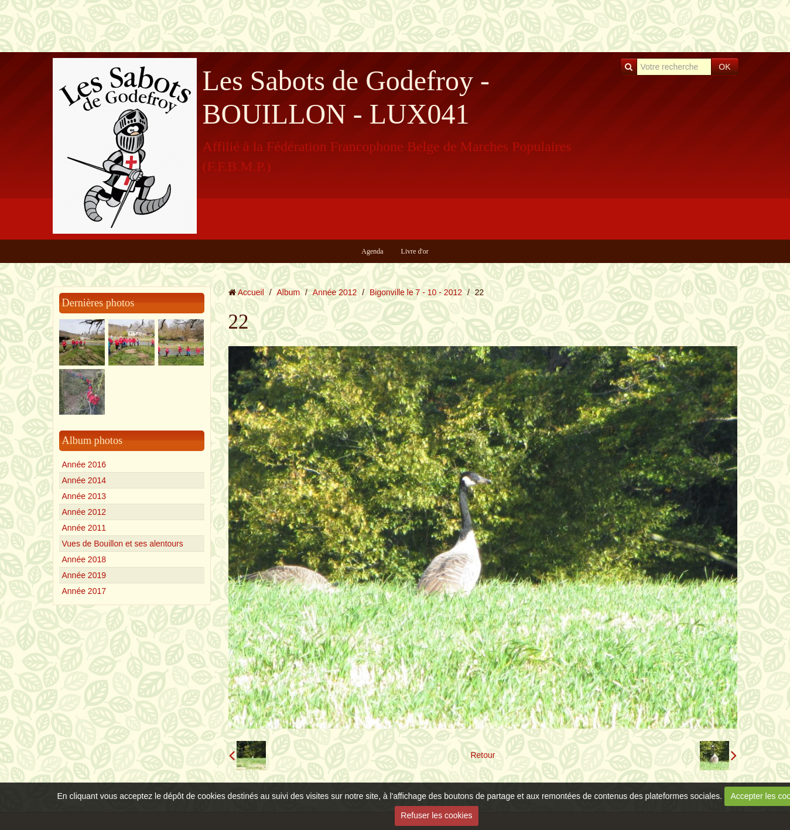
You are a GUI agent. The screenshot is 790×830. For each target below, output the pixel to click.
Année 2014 (84, 480)
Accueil (251, 292)
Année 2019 (84, 575)
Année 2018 (84, 559)
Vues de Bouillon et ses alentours (122, 543)
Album (288, 292)
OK (724, 66)
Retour (482, 755)
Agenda (372, 251)
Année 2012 (84, 512)
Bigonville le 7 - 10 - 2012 (416, 292)
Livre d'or (415, 251)
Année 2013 (84, 496)
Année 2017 (84, 591)
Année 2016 (84, 464)
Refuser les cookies (436, 815)
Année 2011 (84, 527)
